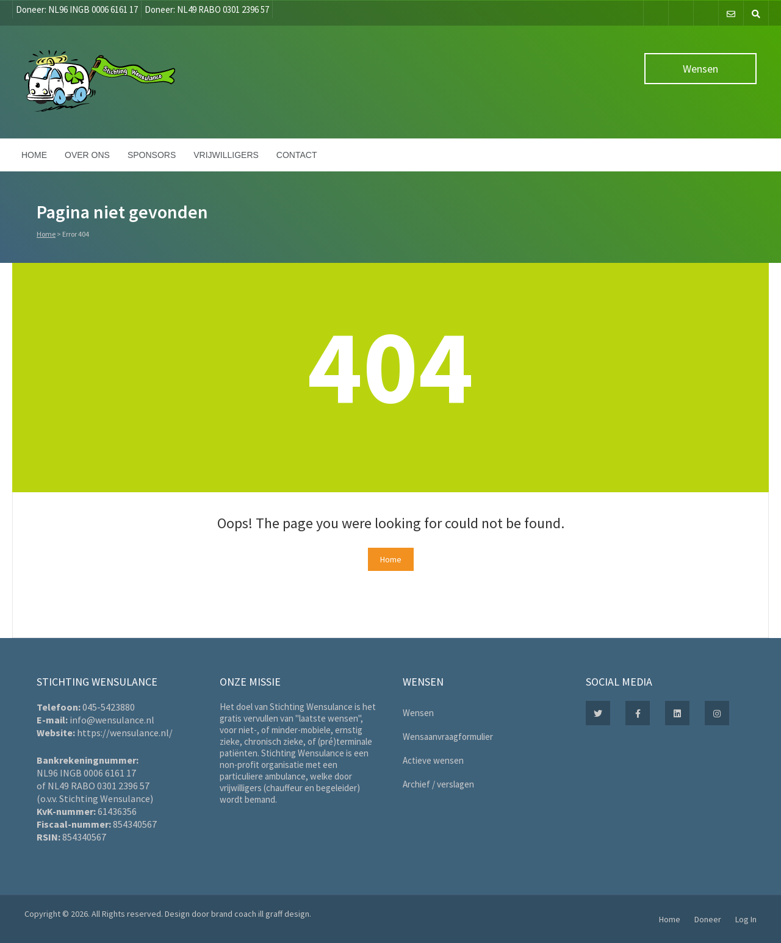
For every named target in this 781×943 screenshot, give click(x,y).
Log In (746, 919)
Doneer (707, 919)
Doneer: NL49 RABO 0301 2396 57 (207, 9)
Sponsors (152, 155)
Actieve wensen (433, 760)
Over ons (87, 155)
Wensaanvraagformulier (448, 736)
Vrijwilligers (226, 155)
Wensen (700, 69)
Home (34, 155)
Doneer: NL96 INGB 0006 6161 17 (77, 9)
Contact (296, 155)
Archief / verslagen (438, 784)
